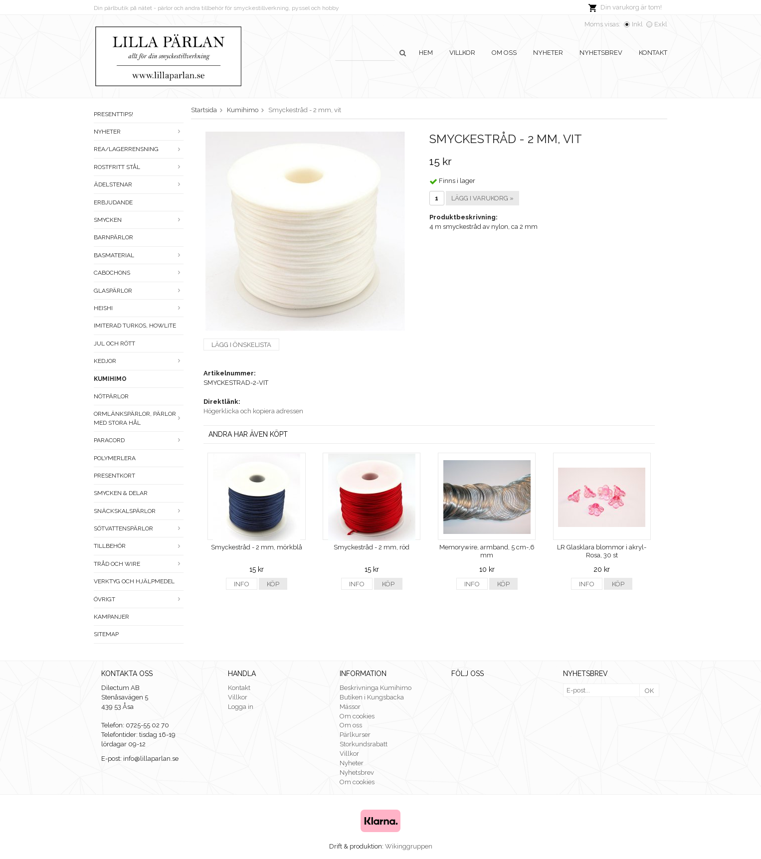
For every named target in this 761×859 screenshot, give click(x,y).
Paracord (139, 440)
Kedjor (139, 360)
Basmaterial (139, 255)
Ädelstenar (139, 184)
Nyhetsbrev (600, 52)
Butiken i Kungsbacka (372, 697)
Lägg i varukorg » (482, 198)
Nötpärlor (111, 396)
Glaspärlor (139, 290)
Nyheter (548, 52)
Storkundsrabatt (363, 744)
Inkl (637, 24)
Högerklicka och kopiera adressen (253, 411)
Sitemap (106, 634)
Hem (426, 52)
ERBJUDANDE (113, 202)
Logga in (240, 706)
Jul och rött (114, 343)
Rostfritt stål (139, 167)
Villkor (462, 52)
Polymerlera (115, 458)
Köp (273, 584)
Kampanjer (111, 616)
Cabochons (139, 272)
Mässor (350, 706)
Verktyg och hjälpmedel (134, 581)
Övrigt (139, 599)
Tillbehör (139, 545)
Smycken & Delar (121, 493)
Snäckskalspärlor (139, 511)
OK (649, 690)
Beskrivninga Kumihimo (375, 687)
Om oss (504, 52)
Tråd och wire (139, 563)
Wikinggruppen (408, 846)
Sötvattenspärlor (139, 528)
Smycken (139, 219)
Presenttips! (113, 114)
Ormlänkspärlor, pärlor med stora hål (139, 418)
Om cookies (357, 716)
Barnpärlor (113, 237)
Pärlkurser (355, 734)
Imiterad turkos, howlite (135, 325)
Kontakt (653, 52)
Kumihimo (110, 378)
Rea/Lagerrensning (139, 149)
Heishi (139, 308)
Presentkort (114, 475)
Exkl (660, 24)
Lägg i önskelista (241, 344)
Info (241, 584)
